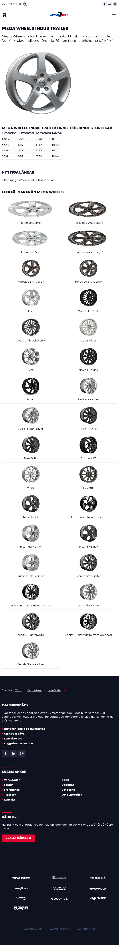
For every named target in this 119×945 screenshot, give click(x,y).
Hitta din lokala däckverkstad (24, 729)
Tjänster (10, 795)
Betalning (68, 790)
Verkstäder (12, 780)
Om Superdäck (14, 734)
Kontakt (9, 800)
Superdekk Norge (86, 929)
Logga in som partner (18, 744)
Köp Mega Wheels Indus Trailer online (29, 180)
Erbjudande (12, 790)
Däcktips (68, 785)
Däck (65, 780)
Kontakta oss (13, 739)
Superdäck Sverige (33, 929)
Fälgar (8, 785)
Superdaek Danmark (60, 929)
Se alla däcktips (18, 838)
